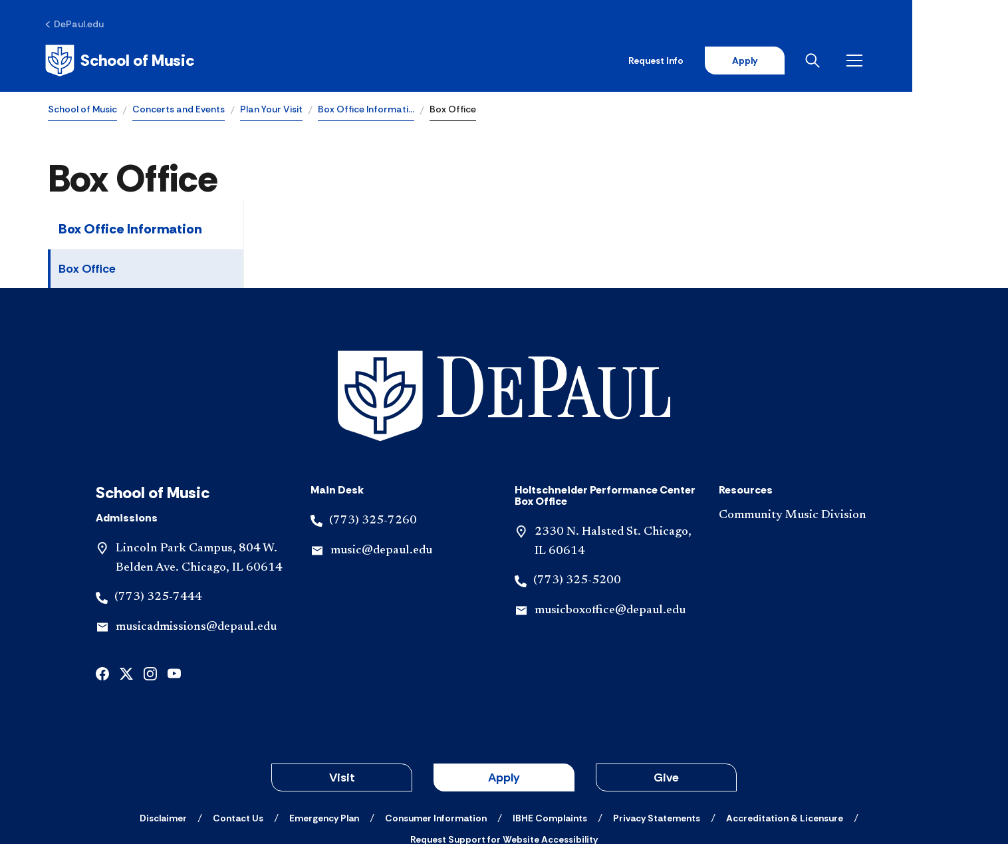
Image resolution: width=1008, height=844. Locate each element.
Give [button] (666, 686)
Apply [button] (504, 686)
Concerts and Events (178, 110)
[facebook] (102, 582)
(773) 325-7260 (373, 430)
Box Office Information (130, 230)
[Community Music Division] (810, 424)
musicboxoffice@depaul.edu (610, 519)
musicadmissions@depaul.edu (196, 536)
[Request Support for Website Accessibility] (504, 748)
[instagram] (150, 582)
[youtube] (174, 582)
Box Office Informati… (366, 110)
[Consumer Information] (436, 727)
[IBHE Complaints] (550, 727)
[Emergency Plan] (324, 727)
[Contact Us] (238, 727)
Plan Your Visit (271, 110)
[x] (126, 582)
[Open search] (908, 61)
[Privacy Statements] (656, 727)
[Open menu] (949, 61)
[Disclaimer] (163, 727)
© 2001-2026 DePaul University (504, 786)
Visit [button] (342, 686)
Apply (836, 61)
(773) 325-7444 (158, 506)
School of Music (82, 110)
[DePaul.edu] (77, 25)
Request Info (747, 61)
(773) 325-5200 (577, 489)
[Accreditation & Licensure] (784, 727)
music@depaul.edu (381, 460)
